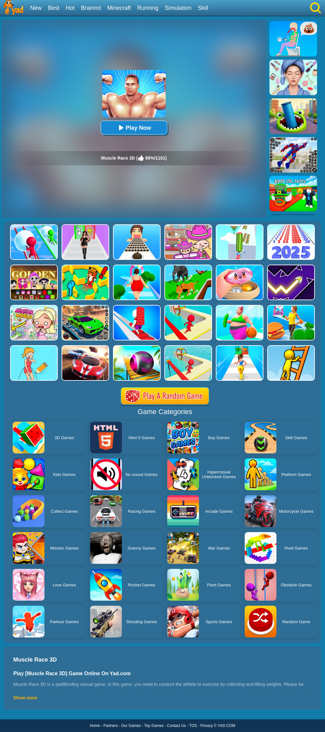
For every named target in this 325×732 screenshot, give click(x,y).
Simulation (178, 8)
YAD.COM (226, 725)
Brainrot (91, 8)
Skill (203, 8)
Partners (110, 725)
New (36, 8)
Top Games (153, 725)
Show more (25, 697)
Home (95, 725)
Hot (70, 8)
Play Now (134, 128)
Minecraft (119, 8)
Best (53, 8)
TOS (193, 725)
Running (147, 8)
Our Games (131, 725)
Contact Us (176, 725)
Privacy (206, 725)
